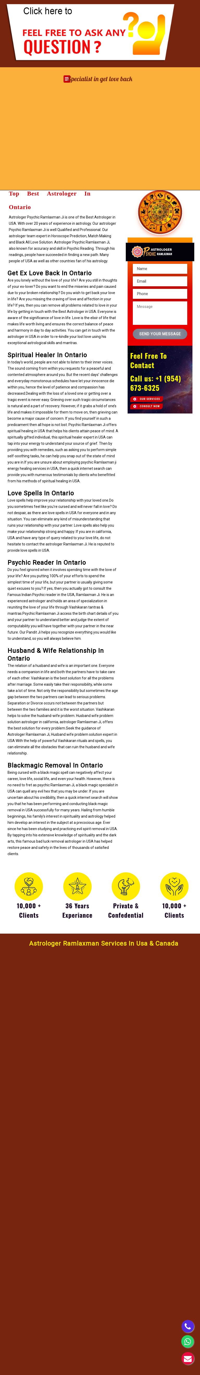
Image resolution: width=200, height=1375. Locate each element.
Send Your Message (160, 334)
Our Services (150, 399)
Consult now (150, 406)
